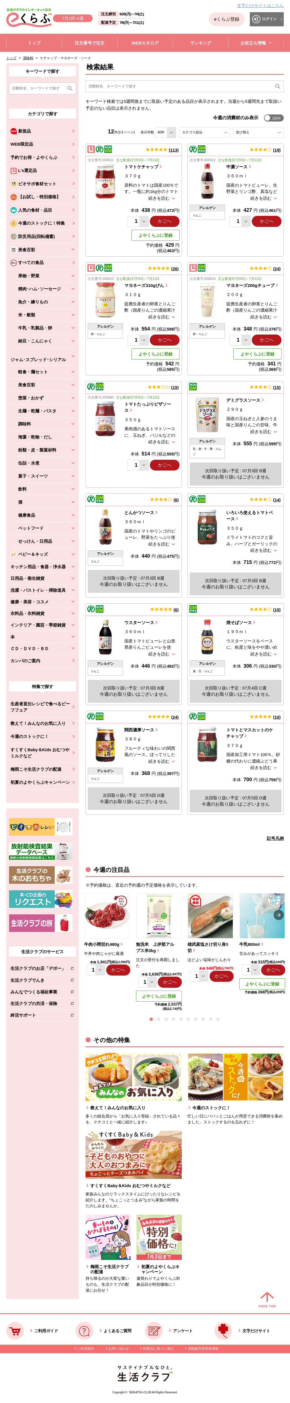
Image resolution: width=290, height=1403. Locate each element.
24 (276, 268)
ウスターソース (139, 622)
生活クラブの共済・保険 (38, 1004)
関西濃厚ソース (139, 729)
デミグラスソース (243, 400)
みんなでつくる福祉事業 (38, 993)
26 (174, 268)
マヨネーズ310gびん (144, 285)
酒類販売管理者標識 (203, 1349)
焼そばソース (239, 622)
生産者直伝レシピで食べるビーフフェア (40, 707)
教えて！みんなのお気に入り (38, 723)
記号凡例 (275, 838)
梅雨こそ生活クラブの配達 (35, 769)
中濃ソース (237, 166)
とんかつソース (139, 512)
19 (276, 150)
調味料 (28, 58)
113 (173, 150)
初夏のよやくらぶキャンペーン (40, 782)
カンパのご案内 (25, 660)
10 (276, 717)
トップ (11, 58)
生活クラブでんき (38, 981)
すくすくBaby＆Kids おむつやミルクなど (39, 753)
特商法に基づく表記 (158, 1349)
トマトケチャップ (141, 166)
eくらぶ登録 (226, 19)
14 (276, 499)
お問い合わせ (118, 1349)
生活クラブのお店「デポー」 (38, 969)
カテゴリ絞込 (202, 132)
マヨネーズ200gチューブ (250, 285)
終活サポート (38, 1016)
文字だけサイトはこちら (260, 5)
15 (174, 387)
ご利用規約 (85, 1349)
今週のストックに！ (29, 736)
